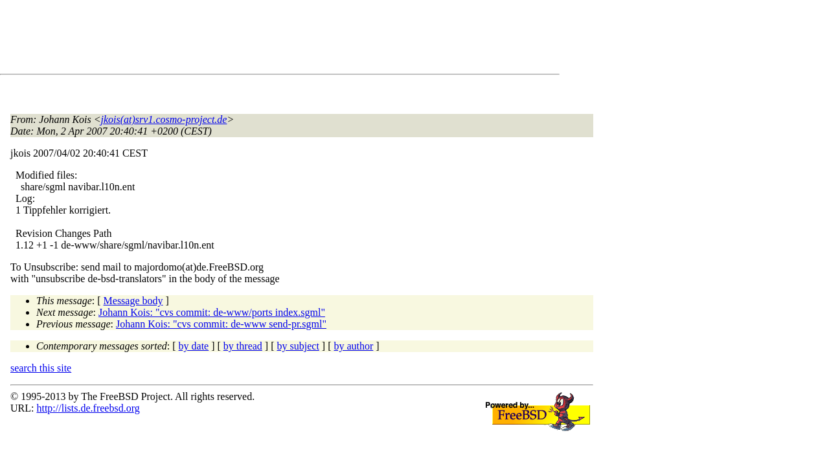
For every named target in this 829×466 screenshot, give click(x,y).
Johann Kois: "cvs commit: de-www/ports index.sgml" (211, 312)
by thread (242, 345)
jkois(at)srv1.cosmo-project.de (164, 119)
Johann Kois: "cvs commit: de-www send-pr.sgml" (221, 323)
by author (353, 345)
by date (194, 345)
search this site (40, 367)
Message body (133, 300)
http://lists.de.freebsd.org (87, 408)
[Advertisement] (246, 39)
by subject (298, 345)
